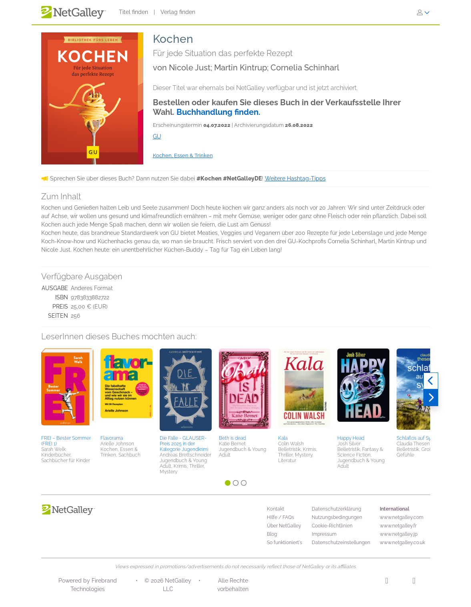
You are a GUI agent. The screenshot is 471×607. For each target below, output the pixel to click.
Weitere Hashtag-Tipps (295, 178)
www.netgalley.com (401, 517)
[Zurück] (430, 381)
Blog (272, 534)
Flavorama (111, 438)
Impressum (324, 534)
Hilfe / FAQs (280, 517)
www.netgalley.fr (398, 526)
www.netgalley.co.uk (402, 542)
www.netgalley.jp (398, 534)
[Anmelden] (423, 12)
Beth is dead (232, 438)
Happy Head (350, 438)
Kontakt (275, 509)
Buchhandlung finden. (218, 112)
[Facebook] (414, 582)
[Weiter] (430, 397)
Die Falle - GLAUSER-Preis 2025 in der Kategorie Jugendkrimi (184, 443)
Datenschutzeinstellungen (341, 542)
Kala (282, 438)
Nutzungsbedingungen (337, 517)
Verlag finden (177, 12)
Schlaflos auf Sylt (415, 438)
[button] (67, 391)
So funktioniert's (284, 542)
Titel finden (133, 12)
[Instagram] (386, 582)
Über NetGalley (284, 526)
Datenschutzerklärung (336, 509)
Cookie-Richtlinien (332, 526)
